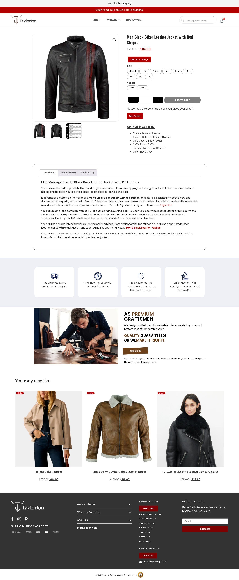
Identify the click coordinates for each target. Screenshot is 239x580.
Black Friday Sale (87, 527)
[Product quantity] (146, 99)
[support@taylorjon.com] (140, 561)
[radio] (132, 71)
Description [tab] (49, 172)
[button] (114, 39)
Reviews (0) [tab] (87, 172)
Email (185, 517)
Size (129, 66)
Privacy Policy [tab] (68, 172)
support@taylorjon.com (155, 561)
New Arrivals (134, 20)
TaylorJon (166, 205)
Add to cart (183, 99)
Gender (131, 83)
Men (97, 20)
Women (113, 20)
